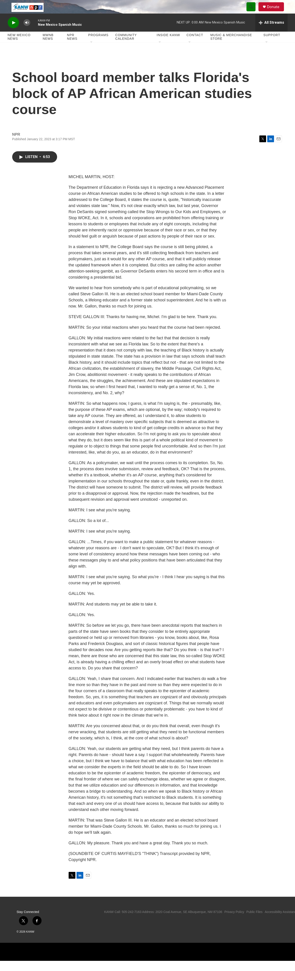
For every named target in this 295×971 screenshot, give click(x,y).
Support (271, 45)
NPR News (72, 47)
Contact (194, 45)
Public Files (254, 922)
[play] (13, 32)
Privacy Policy (234, 922)
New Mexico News (19, 47)
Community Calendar (126, 47)
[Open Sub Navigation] (91, 52)
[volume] (27, 33)
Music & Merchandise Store (231, 47)
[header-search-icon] (253, 11)
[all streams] (271, 33)
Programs (98, 45)
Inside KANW (168, 45)
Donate (276, 11)
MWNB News (48, 47)
